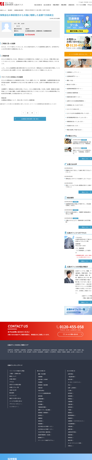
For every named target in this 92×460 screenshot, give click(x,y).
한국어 (90, 2)
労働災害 (40, 387)
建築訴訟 (70, 412)
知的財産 (70, 407)
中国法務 (70, 426)
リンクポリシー (13, 406)
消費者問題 (40, 398)
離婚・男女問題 (42, 373)
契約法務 (70, 379)
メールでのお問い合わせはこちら (78, 54)
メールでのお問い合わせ (15, 401)
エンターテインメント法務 (74, 443)
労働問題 (40, 376)
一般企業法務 (71, 376)
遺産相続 (40, 395)
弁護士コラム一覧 (14, 387)
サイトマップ (12, 395)
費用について (12, 376)
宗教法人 (70, 445)
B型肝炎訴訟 (41, 390)
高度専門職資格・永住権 (44, 434)
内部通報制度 (71, 423)
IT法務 (69, 390)
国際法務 (70, 429)
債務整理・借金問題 (43, 384)
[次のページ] (36, 113)
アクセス (89, 5)
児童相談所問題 (42, 407)
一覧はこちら (84, 159)
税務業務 (40, 423)
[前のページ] (23, 113)
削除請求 (40, 401)
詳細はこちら (84, 261)
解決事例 (11, 392)
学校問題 (40, 404)
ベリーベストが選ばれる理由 (16, 370)
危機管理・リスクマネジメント (75, 420)
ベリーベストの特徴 (81, 5)
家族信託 (40, 420)
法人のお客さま (47, 5)
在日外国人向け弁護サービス (45, 429)
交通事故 (40, 382)
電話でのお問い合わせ (15, 398)
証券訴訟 (40, 415)
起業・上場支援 (72, 387)
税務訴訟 (70, 398)
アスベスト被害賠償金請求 (44, 393)
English (81, 2)
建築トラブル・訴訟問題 (44, 409)
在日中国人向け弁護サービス (45, 426)
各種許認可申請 (72, 431)
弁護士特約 (52, 59)
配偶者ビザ (40, 437)
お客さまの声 (12, 390)
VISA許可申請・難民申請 (44, 431)
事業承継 (70, 434)
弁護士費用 (63, 5)
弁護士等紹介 (56, 5)
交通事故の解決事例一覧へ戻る (29, 119)
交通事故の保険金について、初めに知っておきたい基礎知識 (17, 100)
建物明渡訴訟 (71, 415)
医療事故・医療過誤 (43, 412)
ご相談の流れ (71, 5)
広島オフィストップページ (15, 365)
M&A (69, 384)
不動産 (69, 409)
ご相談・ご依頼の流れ (15, 373)
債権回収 (70, 418)
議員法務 (70, 440)
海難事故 (40, 418)
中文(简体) (86, 2)
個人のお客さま (38, 5)
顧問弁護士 (70, 373)
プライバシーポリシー (15, 403)
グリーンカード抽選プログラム (45, 440)
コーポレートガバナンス (74, 382)
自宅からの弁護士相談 (15, 384)
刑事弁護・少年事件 (43, 379)
